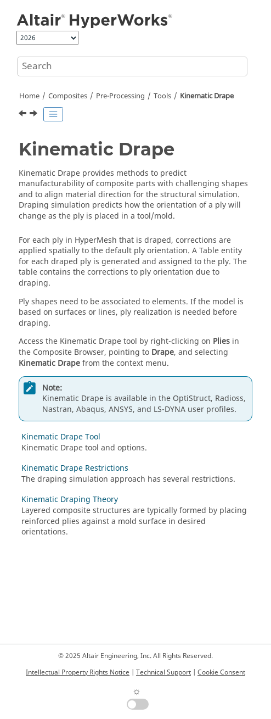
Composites (67, 96)
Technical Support (163, 672)
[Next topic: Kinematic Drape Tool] (34, 114)
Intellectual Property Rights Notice (77, 672)
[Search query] (132, 66)
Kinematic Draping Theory (69, 499)
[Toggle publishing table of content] (53, 114)
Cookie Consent (221, 672)
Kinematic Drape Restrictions (74, 468)
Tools (162, 96)
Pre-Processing (120, 96)
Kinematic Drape (207, 96)
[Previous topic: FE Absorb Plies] (23, 114)
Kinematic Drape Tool (60, 437)
